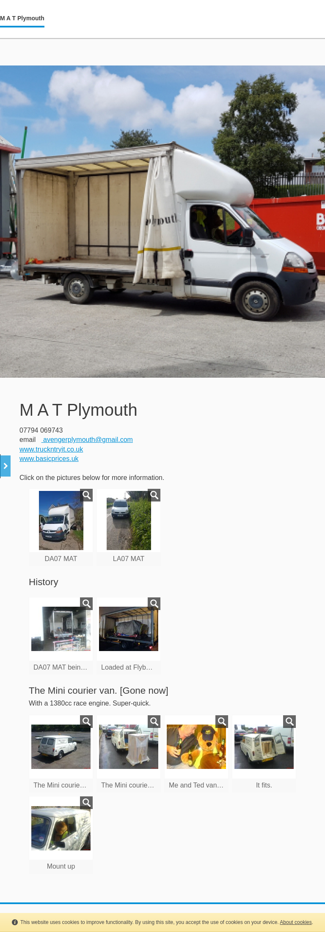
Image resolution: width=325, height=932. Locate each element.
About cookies (295, 922)
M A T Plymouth (22, 18)
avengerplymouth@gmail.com (87, 439)
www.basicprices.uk (49, 458)
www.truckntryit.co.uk (51, 449)
